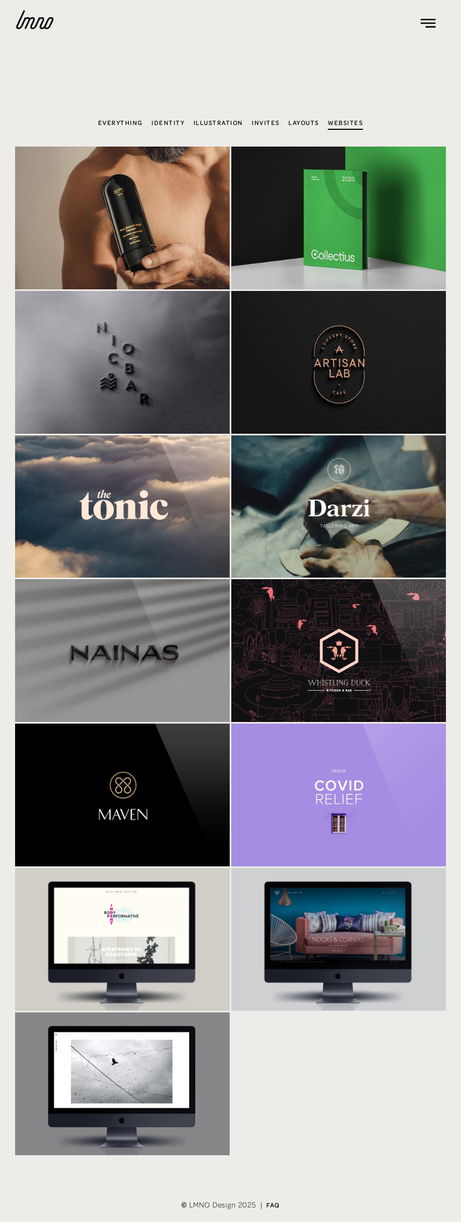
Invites (265, 122)
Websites (345, 122)
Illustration (218, 122)
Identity (168, 122)
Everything (120, 122)
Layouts (303, 122)
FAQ (273, 1205)
